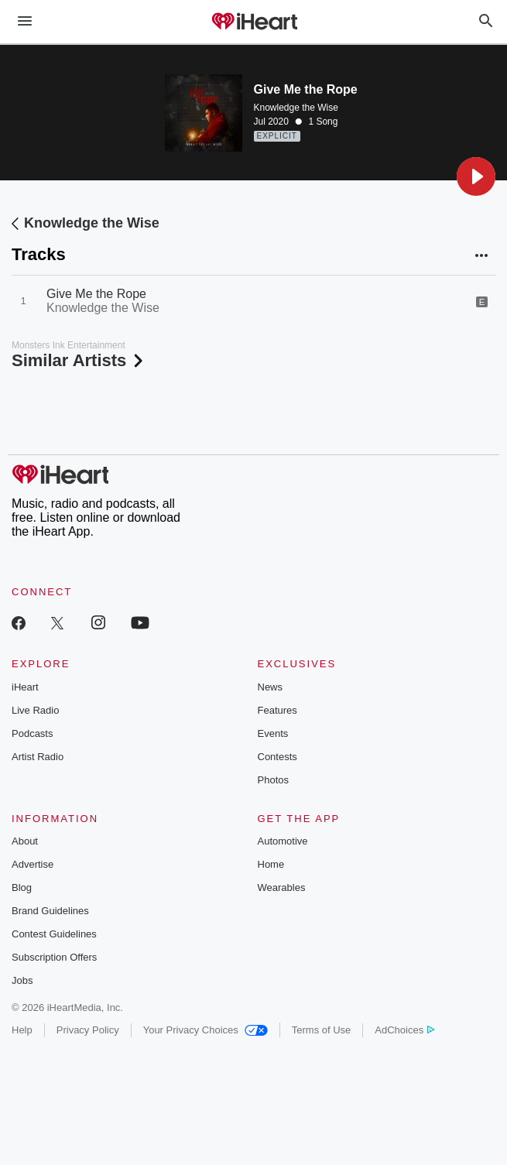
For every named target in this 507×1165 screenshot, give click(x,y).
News (270, 687)
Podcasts (32, 733)
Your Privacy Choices (205, 1030)
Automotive (283, 841)
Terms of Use (321, 1030)
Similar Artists (79, 360)
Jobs (22, 980)
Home (271, 864)
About (25, 841)
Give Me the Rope (96, 293)
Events (273, 733)
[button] (476, 176)
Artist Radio (37, 756)
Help (22, 1030)
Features (277, 710)
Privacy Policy (88, 1030)
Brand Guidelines (50, 911)
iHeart (25, 687)
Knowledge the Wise (296, 107)
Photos (273, 780)
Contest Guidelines (54, 934)
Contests (277, 756)
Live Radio (35, 710)
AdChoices (404, 1030)
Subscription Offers (54, 957)
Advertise (32, 864)
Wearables (282, 887)
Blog (22, 887)
